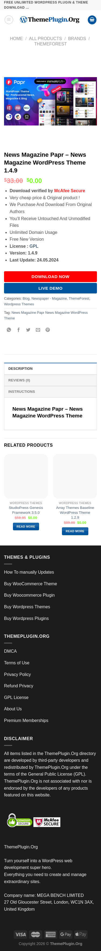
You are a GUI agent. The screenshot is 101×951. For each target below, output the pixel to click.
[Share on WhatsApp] (9, 330)
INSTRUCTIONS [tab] (21, 392)
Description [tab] (20, 369)
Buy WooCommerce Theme (30, 583)
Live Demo (51, 288)
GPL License (16, 697)
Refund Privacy (18, 686)
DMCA (10, 651)
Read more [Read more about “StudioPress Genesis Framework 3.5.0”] (26, 526)
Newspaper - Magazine (49, 298)
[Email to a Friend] (38, 330)
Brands (77, 38)
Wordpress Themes (19, 304)
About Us (13, 709)
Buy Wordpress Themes (27, 606)
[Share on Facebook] (18, 330)
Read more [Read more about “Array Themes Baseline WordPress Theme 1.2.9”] (75, 531)
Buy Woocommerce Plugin (29, 595)
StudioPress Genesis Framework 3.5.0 (26, 510)
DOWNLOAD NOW (50, 276)
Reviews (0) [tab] (19, 380)
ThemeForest (50, 44)
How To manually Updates (29, 572)
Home (16, 38)
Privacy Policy (17, 674)
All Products (45, 38)
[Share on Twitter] (28, 330)
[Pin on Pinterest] (47, 330)
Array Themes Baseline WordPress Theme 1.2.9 (75, 512)
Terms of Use (16, 663)
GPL (34, 246)
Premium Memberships (26, 720)
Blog (26, 298)
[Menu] (9, 19)
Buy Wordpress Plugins (26, 618)
